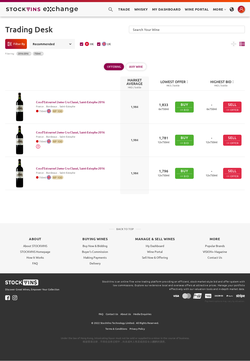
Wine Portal (197, 9)
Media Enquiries (142, 314)
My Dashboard (155, 246)
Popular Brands (215, 246)
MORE (219, 9)
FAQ (35, 263)
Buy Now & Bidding (95, 246)
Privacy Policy (137, 328)
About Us (125, 314)
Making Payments (95, 257)
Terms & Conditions (116, 328)
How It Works (35, 257)
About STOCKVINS (35, 246)
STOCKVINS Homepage (35, 251)
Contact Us (215, 257)
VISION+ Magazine (215, 251)
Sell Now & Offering (155, 257)
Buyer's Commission (95, 251)
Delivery (95, 263)
